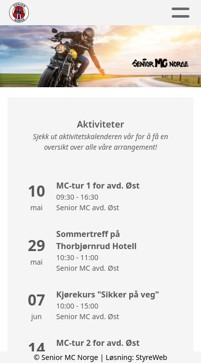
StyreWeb (152, 357)
